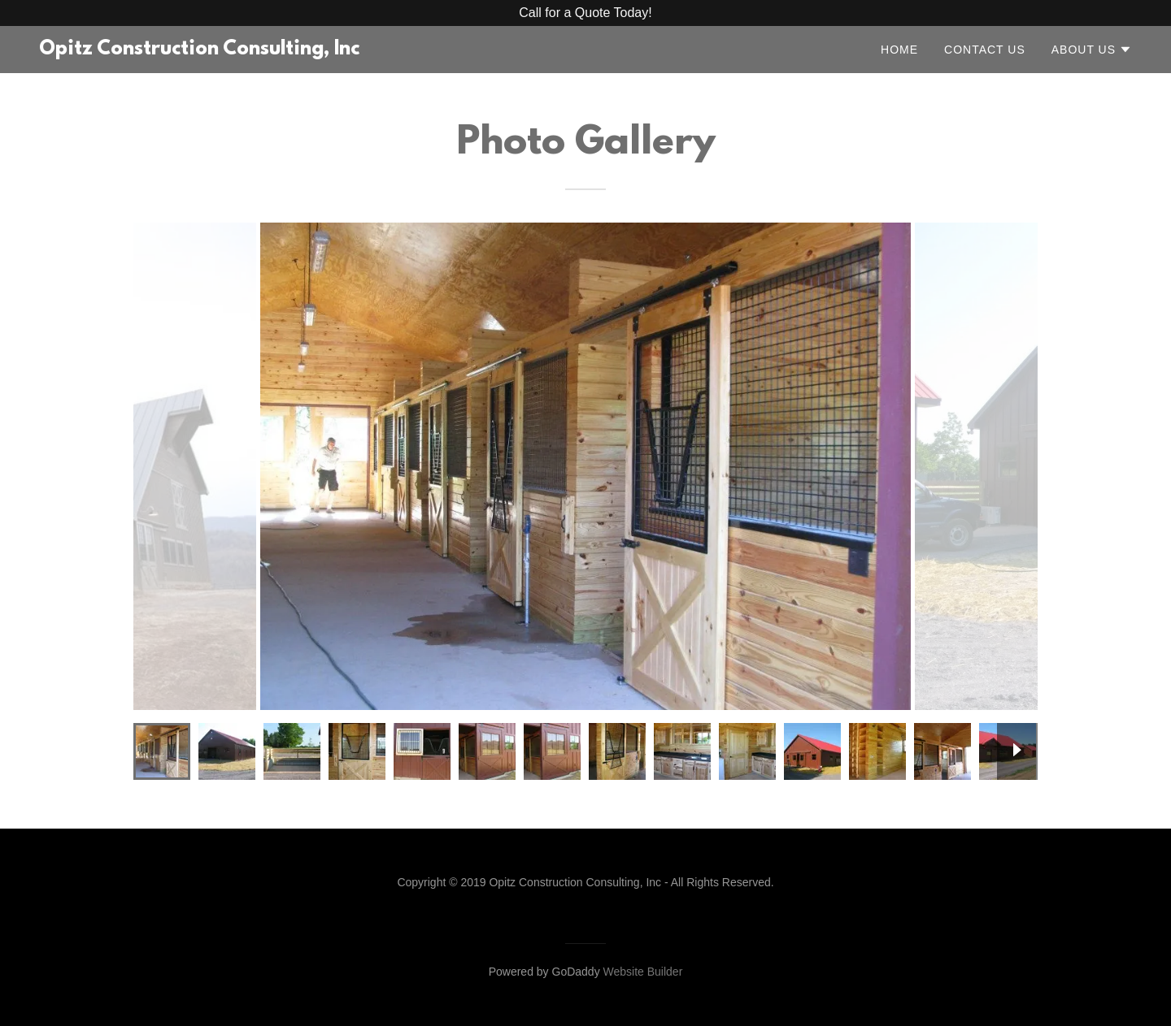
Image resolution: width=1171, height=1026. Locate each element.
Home (899, 49)
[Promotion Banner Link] (585, 13)
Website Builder (643, 971)
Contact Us (984, 49)
